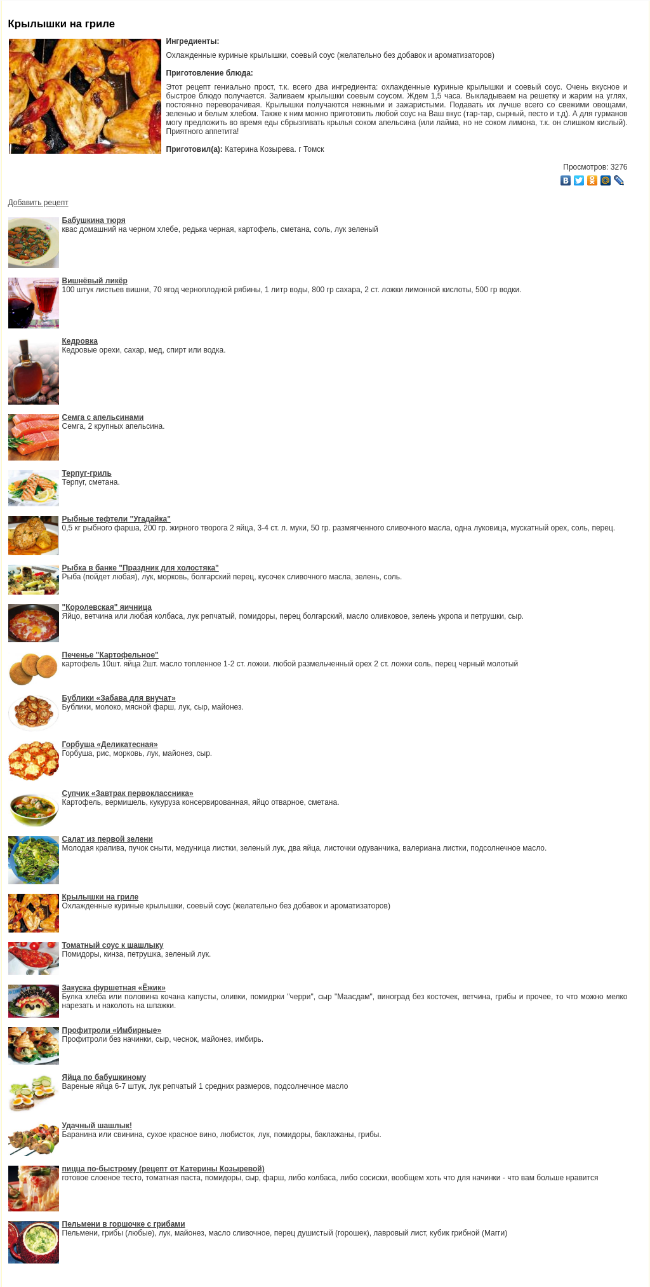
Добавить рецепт (38, 202)
